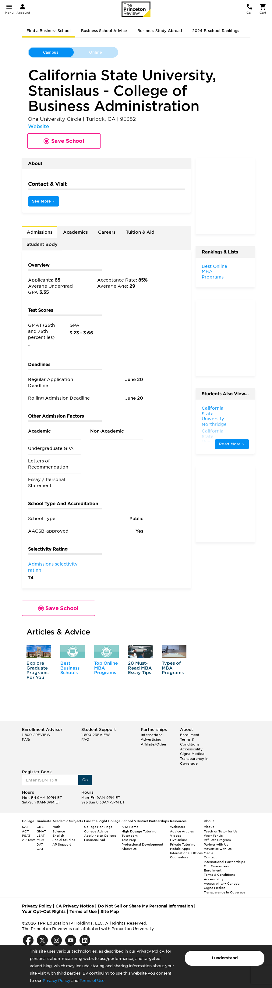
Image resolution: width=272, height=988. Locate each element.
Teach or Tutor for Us (220, 831)
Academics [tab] (75, 232)
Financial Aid (94, 840)
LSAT (41, 835)
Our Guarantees (216, 866)
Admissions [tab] (39, 232)
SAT (25, 826)
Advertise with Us (217, 848)
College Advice (96, 831)
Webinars (177, 826)
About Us (129, 848)
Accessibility (191, 749)
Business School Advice (104, 30)
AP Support (61, 844)
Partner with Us (216, 844)
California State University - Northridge (214, 416)
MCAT (41, 840)
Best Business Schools (69, 668)
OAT (40, 848)
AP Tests (28, 840)
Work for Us (213, 835)
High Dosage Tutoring (139, 831)
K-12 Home (130, 826)
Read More (232, 444)
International (152, 735)
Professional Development (142, 844)
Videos (175, 835)
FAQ (26, 739)
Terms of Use (91, 980)
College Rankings (98, 826)
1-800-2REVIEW (36, 735)
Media (208, 853)
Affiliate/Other (154, 744)
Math (56, 826)
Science (58, 831)
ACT (25, 831)
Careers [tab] (106, 232)
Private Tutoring (183, 844)
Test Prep (129, 840)
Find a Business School (48, 30)
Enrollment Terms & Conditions (190, 739)
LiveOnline (178, 840)
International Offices (186, 853)
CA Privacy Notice (74, 906)
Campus (50, 52)
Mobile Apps (180, 848)
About (209, 826)
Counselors (179, 857)
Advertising (151, 739)
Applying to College (100, 835)
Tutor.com (130, 835)
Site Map (110, 911)
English (58, 835)
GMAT (41, 831)
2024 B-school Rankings (215, 30)
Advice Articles (182, 831)
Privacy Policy (56, 980)
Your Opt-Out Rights (43, 911)
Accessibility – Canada (221, 883)
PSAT (26, 835)
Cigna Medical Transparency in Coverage (194, 758)
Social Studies (63, 840)
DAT (40, 844)
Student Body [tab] (42, 244)
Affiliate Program (217, 840)
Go (85, 780)
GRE (40, 826)
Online (95, 52)
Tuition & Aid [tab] (140, 232)
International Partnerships (224, 862)
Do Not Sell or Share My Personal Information (145, 906)
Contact (210, 857)
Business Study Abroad (159, 30)
